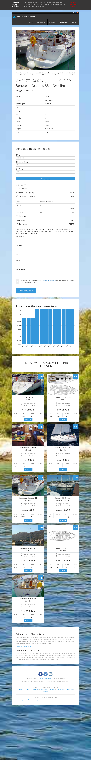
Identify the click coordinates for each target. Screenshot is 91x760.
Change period (45, 179)
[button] (20, 50)
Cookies (27, 689)
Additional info (20, 269)
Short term (52, 22)
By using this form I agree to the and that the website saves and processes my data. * (47, 281)
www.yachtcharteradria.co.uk (63, 700)
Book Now (28, 419)
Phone (18, 260)
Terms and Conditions (49, 280)
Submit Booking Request (26, 291)
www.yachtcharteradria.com (43, 700)
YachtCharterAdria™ (45, 678)
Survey (20, 689)
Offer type (20, 169)
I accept (73, 2)
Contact (74, 22)
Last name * (20, 245)
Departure (20, 155)
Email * (18, 254)
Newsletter (35, 689)
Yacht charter (41, 22)
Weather (70, 689)
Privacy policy (60, 689)
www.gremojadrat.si (25, 700)
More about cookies (73, 5)
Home (31, 22)
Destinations (64, 22)
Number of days (22, 162)
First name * (20, 236)
